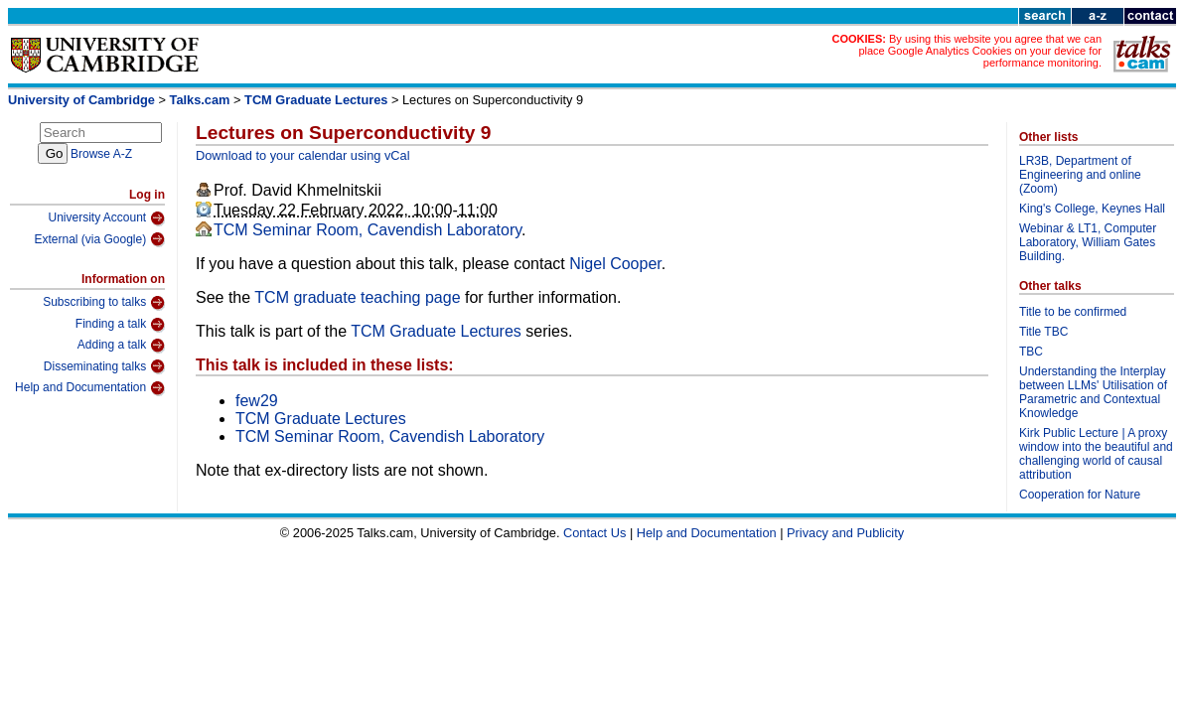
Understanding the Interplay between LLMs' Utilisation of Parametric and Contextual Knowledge (1093, 392)
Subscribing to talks (104, 303)
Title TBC (1043, 332)
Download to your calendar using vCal (303, 155)
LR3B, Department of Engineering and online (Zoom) (1080, 175)
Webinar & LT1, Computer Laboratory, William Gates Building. (1087, 242)
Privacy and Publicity (845, 532)
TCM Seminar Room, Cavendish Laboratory (367, 229)
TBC (1031, 351)
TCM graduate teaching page (357, 297)
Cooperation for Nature (1079, 494)
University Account (106, 218)
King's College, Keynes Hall (1092, 208)
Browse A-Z (101, 154)
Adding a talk (121, 346)
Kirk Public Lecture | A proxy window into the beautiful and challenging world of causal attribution (1096, 454)
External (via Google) (99, 239)
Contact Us (594, 532)
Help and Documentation (90, 388)
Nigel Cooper (615, 263)
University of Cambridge (81, 99)
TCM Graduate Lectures (315, 99)
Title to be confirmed (1072, 312)
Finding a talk (120, 325)
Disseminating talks (104, 366)
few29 (256, 400)
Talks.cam (200, 99)
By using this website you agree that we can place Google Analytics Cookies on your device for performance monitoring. (980, 51)
